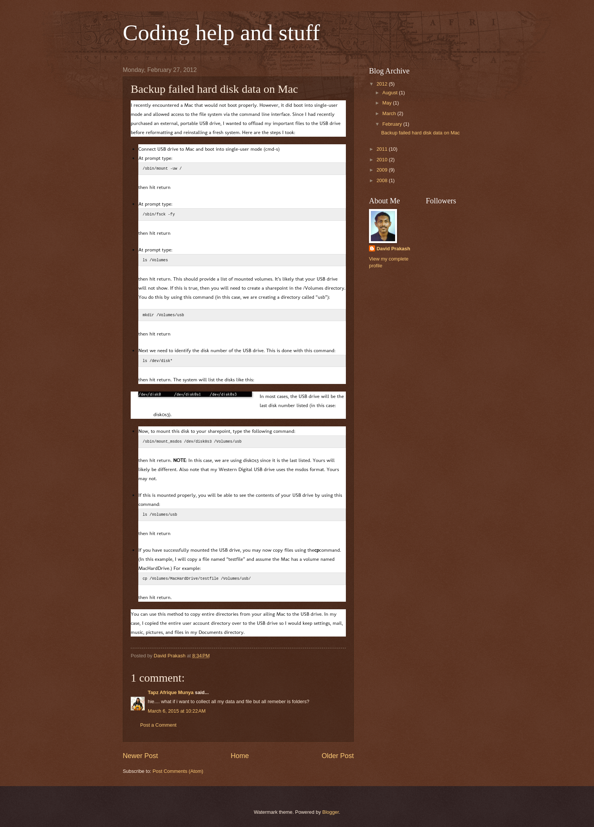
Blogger (330, 812)
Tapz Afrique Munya (171, 692)
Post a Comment (158, 725)
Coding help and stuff (221, 32)
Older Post (338, 756)
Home (240, 756)
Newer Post (140, 756)
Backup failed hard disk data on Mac (420, 133)
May (387, 103)
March (389, 113)
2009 (383, 170)
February (392, 124)
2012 (383, 84)
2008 (383, 180)
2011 (383, 149)
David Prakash (393, 248)
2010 (383, 159)
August (390, 92)
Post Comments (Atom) (178, 771)
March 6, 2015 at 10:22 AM (177, 711)
